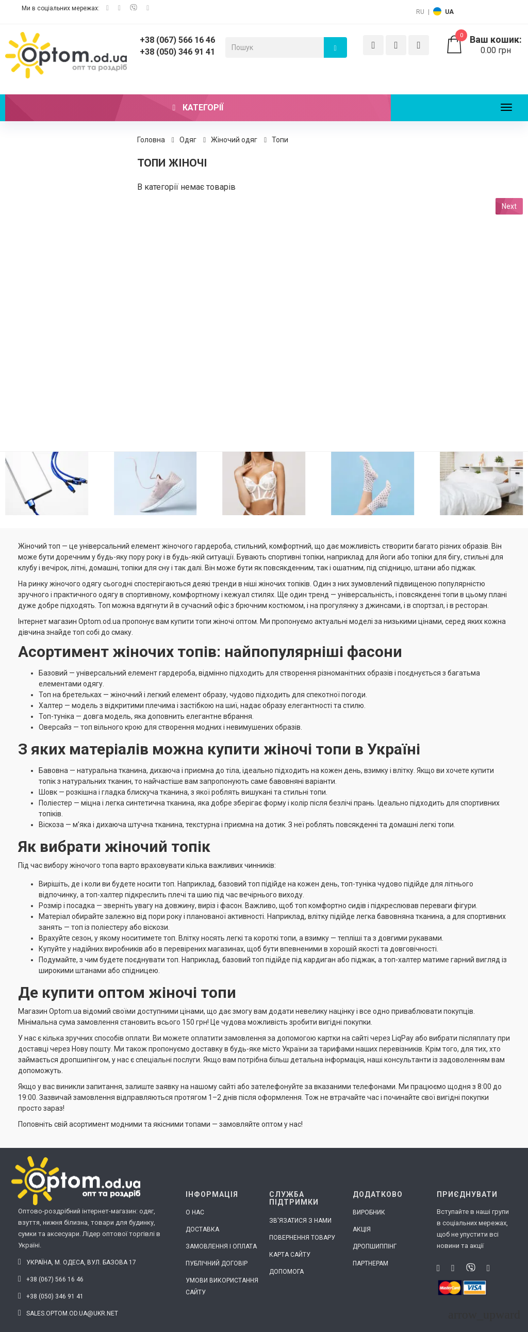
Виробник (369, 1212)
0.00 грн (484, 45)
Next (509, 206)
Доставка (202, 1229)
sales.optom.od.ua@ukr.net (68, 1313)
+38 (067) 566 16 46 (177, 40)
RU (420, 11)
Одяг (187, 140)
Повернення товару (302, 1237)
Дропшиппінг (375, 1246)
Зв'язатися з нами (300, 1220)
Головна (151, 140)
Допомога (286, 1271)
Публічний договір (217, 1263)
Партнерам (370, 1263)
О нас (195, 1212)
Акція (362, 1229)
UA (449, 11)
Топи (280, 140)
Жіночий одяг (234, 140)
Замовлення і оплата (221, 1246)
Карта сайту (289, 1254)
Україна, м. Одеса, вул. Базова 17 (77, 1262)
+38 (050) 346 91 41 (177, 52)
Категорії (198, 107)
